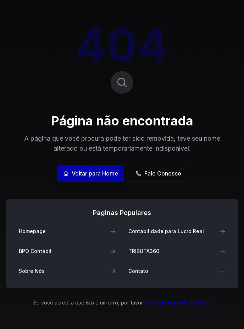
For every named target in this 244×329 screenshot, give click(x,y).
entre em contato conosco (177, 303)
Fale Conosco (158, 173)
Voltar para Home (90, 173)
